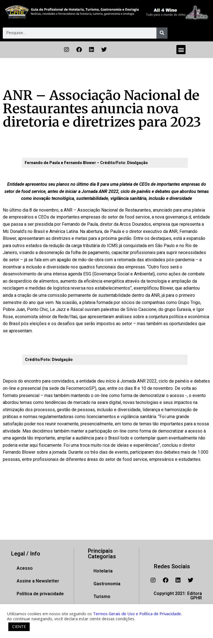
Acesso (25, 568)
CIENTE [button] (19, 626)
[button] (181, 49)
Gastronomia (106, 583)
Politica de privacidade (40, 593)
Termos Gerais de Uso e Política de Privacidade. (137, 613)
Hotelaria (103, 571)
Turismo (101, 596)
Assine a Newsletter (38, 581)
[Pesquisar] (162, 33)
